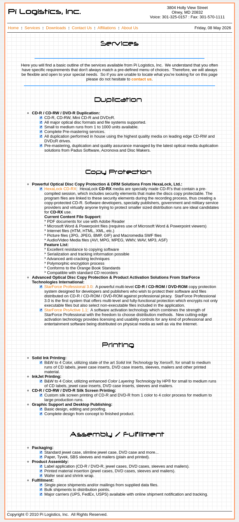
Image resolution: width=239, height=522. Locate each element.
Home (13, 27)
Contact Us (82, 27)
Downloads (56, 27)
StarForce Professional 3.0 (68, 286)
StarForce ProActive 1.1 (66, 310)
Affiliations (106, 27)
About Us (129, 27)
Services (32, 27)
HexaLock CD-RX (61, 188)
